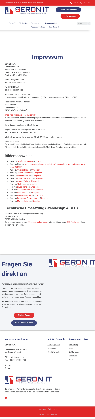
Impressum (42, 409)
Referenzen (73, 356)
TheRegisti (21, 184)
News (71, 349)
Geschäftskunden (54, 352)
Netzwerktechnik (51, 24)
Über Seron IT (54, 27)
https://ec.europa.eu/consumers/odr (20, 115)
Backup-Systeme (54, 345)
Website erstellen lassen (38, 222)
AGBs (71, 360)
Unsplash (40, 162)
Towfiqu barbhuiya (25, 162)
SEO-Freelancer (73, 222)
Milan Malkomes (24, 196)
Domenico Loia (23, 176)
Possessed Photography (27, 198)
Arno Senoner (23, 193)
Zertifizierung (74, 352)
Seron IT (12, 24)
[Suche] (89, 23)
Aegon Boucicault (24, 190)
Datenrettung (36, 24)
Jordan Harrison (24, 173)
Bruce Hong (22, 187)
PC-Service (23, 24)
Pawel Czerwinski (24, 179)
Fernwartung (73, 345)
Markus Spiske (23, 201)
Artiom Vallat (22, 181)
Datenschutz (53, 409)
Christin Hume (23, 170)
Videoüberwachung (38, 27)
